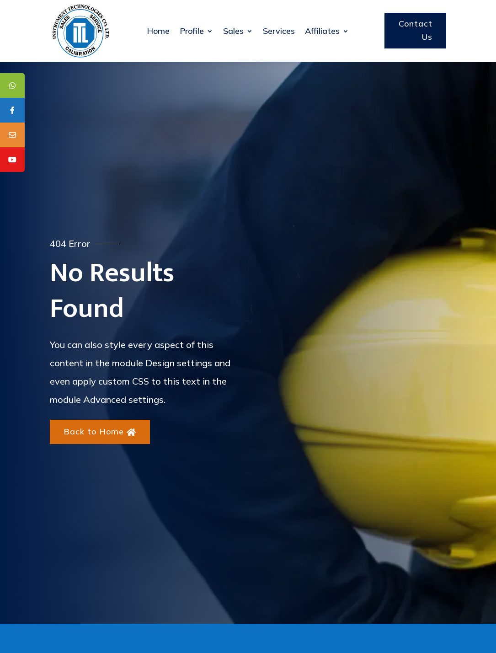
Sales (233, 31)
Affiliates (322, 31)
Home (158, 31)
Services (279, 31)
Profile (192, 31)
